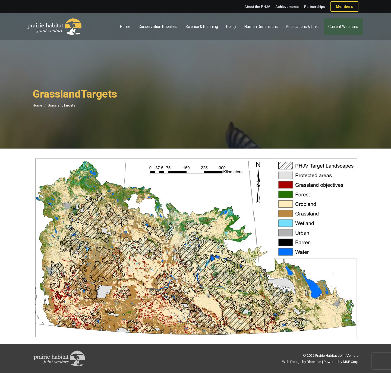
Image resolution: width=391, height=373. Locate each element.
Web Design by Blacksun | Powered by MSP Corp (320, 362)
